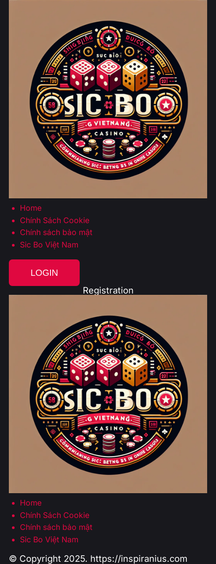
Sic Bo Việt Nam (49, 245)
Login (44, 273)
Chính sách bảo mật (56, 232)
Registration (108, 290)
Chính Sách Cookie (54, 220)
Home (31, 208)
